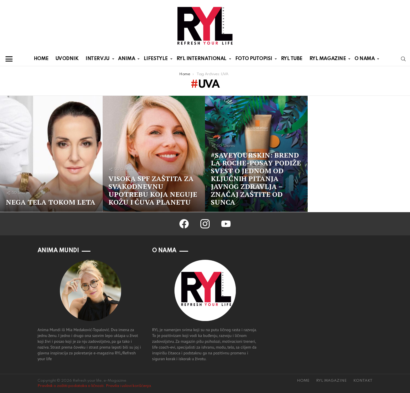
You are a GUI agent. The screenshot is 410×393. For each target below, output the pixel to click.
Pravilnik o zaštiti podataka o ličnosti (71, 386)
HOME (41, 58)
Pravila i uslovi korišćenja (128, 386)
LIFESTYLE (156, 59)
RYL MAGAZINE (327, 59)
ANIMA (126, 59)
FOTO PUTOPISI (253, 59)
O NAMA (364, 59)
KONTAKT (362, 381)
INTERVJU (97, 59)
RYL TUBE (291, 58)
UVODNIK (67, 58)
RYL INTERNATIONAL (202, 59)
